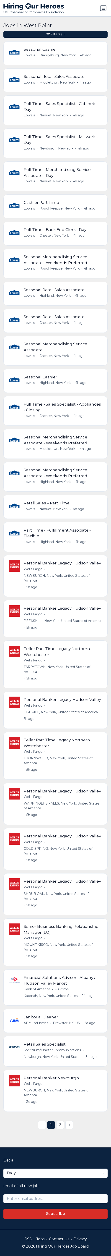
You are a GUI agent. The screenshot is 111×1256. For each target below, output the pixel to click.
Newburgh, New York (56, 148)
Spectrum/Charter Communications (52, 1050)
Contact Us (59, 1239)
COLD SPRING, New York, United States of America (58, 851)
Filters (55, 34)
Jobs (40, 1239)
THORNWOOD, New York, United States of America (58, 760)
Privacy (80, 1239)
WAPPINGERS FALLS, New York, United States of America (61, 805)
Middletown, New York (57, 82)
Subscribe (55, 1213)
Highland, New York (55, 296)
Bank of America (37, 989)
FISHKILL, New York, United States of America (61, 712)
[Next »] (69, 1125)
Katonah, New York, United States (50, 996)
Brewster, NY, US (66, 1023)
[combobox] (55, 1173)
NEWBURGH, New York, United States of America (57, 578)
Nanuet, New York (53, 115)
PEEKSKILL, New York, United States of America (62, 621)
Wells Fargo (33, 569)
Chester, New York (54, 235)
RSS (28, 1239)
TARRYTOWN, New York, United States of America (57, 669)
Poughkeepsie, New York (59, 208)
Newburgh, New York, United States (52, 1057)
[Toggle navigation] (103, 8)
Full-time (62, 989)
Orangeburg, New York (57, 55)
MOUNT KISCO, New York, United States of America (58, 947)
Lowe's (29, 55)
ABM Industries (36, 1023)
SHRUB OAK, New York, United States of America (56, 896)
